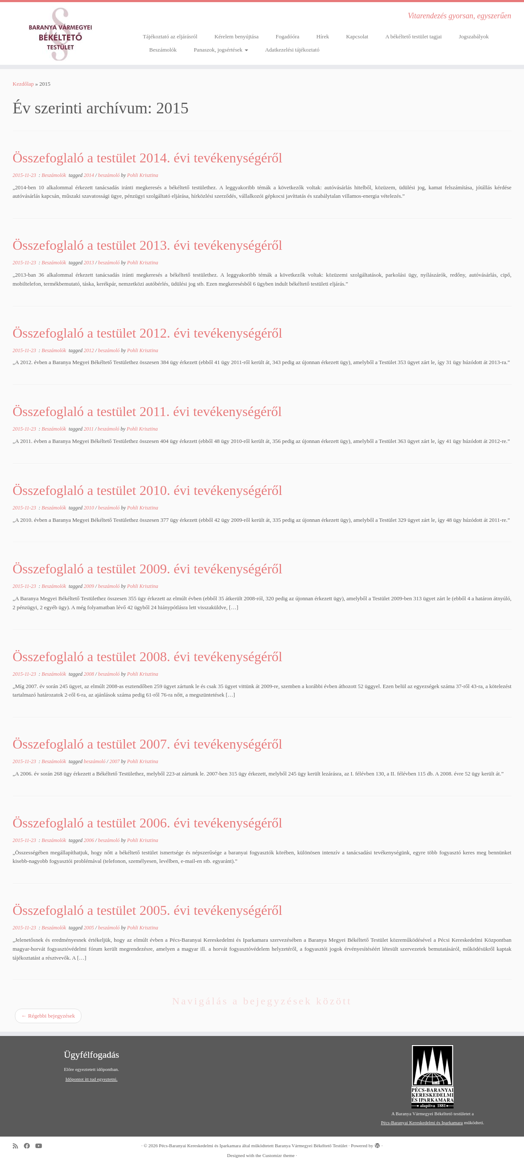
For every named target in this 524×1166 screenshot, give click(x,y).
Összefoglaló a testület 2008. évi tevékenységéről (148, 656)
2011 (89, 429)
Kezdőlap (23, 84)
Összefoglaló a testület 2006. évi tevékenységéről (148, 822)
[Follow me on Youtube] (41, 1146)
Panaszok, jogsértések (221, 49)
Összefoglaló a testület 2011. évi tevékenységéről (147, 411)
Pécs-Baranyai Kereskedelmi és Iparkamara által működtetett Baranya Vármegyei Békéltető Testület (253, 1145)
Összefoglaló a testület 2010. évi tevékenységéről (148, 490)
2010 (90, 508)
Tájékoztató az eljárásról (170, 36)
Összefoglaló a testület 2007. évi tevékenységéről (148, 744)
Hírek (322, 36)
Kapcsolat (357, 36)
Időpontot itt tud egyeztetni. (91, 1079)
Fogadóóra (287, 36)
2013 (90, 263)
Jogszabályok (474, 36)
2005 (90, 928)
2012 (90, 350)
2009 (90, 586)
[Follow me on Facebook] (29, 1146)
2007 (115, 761)
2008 (90, 674)
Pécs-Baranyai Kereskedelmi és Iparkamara (422, 1122)
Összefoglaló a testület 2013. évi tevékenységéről (148, 245)
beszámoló (109, 175)
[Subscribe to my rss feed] (18, 1146)
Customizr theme (278, 1155)
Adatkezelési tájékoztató (292, 49)
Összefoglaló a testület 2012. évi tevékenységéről (148, 333)
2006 (90, 840)
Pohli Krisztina (142, 175)
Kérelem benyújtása (236, 36)
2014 (90, 175)
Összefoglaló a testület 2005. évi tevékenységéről (148, 910)
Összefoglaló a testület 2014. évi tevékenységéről (148, 157)
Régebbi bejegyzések (48, 1016)
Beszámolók (163, 49)
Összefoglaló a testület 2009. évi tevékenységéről (148, 568)
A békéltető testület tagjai (413, 36)
